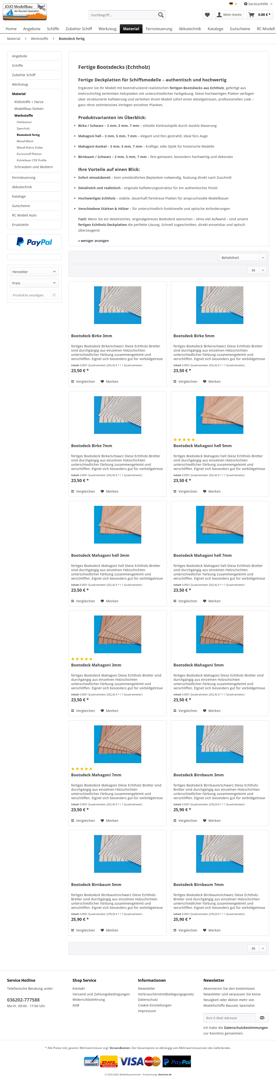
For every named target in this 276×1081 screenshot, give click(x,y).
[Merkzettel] (207, 15)
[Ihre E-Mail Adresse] (229, 1018)
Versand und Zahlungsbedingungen (101, 994)
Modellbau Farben (28, 108)
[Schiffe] (53, 28)
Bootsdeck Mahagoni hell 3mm (100, 555)
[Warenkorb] (259, 15)
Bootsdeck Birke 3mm (91, 335)
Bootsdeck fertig (28, 135)
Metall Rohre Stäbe (30, 148)
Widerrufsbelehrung (89, 999)
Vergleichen (83, 381)
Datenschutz (148, 999)
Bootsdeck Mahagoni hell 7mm (202, 555)
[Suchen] (161, 15)
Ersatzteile (20, 224)
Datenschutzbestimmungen (246, 1027)
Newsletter (146, 988)
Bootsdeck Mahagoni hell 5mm (202, 445)
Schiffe (17, 65)
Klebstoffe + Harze (28, 102)
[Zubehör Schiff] (78, 28)
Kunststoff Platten (29, 154)
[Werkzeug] (107, 28)
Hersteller (20, 272)
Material (19, 93)
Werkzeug (20, 84)
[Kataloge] (215, 28)
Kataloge (19, 196)
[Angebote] (32, 28)
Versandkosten (120, 1048)
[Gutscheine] (240, 28)
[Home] (11, 28)
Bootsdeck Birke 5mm (194, 335)
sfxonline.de (165, 1074)
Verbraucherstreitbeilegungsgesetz (166, 994)
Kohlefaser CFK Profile (32, 160)
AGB (76, 1005)
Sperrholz (23, 128)
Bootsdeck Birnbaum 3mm (198, 775)
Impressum (147, 1011)
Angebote (19, 56)
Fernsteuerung (23, 177)
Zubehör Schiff (23, 75)
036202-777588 (23, 1000)
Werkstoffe (23, 115)
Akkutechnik (22, 187)
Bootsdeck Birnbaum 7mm (198, 884)
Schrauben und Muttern (33, 167)
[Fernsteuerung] (159, 28)
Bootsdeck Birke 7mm (91, 445)
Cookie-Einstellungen (155, 1005)
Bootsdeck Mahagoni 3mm (96, 665)
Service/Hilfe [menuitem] (256, 4)
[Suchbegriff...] (127, 15)
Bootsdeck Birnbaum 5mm (96, 884)
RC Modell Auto (24, 215)
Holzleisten (24, 122)
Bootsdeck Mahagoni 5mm (198, 665)
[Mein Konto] (229, 15)
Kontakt (79, 988)
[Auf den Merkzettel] (109, 381)
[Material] (131, 28)
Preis (16, 283)
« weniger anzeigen (93, 240)
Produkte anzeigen (34, 295)
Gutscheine (21, 206)
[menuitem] (127, 17)
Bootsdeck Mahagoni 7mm (96, 775)
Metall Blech (25, 141)
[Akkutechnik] (190, 28)
